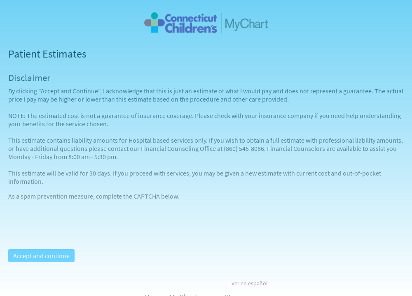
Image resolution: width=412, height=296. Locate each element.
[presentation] (70, 216)
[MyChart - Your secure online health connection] (206, 23)
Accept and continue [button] (41, 256)
